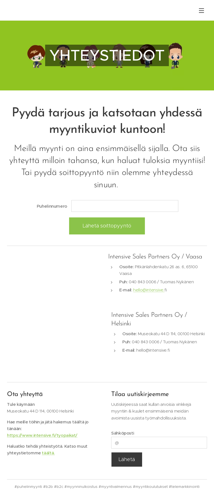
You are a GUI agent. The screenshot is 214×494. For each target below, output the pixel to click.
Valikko (201, 10)
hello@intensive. (148, 289)
